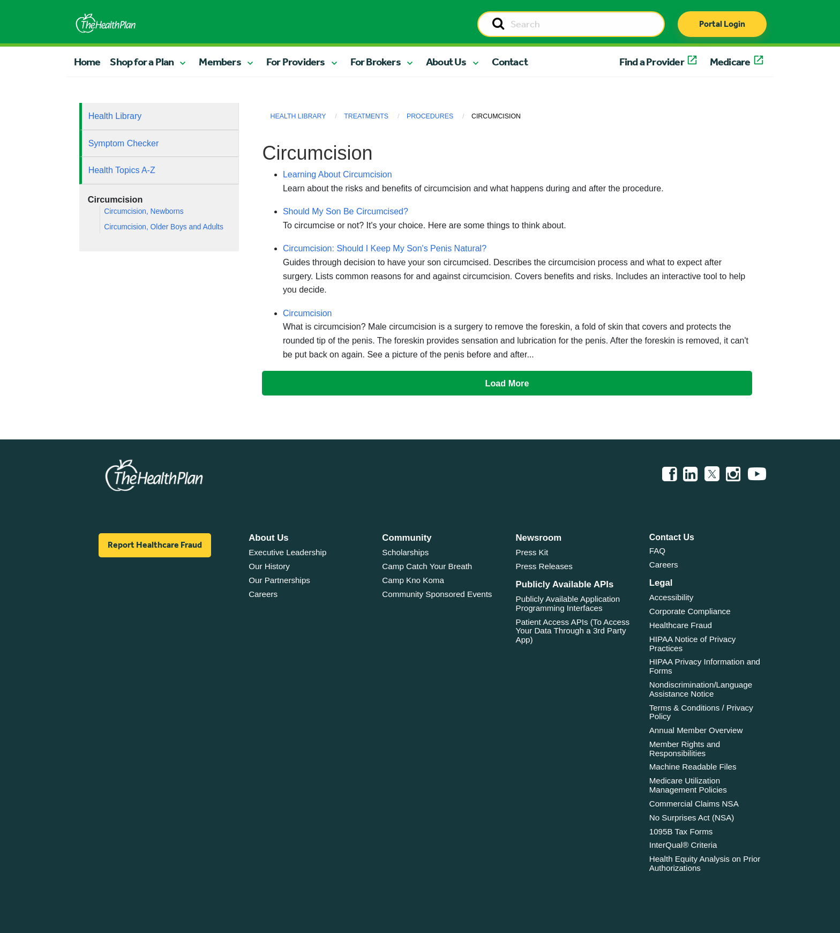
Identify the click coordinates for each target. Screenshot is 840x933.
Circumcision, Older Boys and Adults (163, 227)
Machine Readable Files (693, 766)
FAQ (657, 550)
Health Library (115, 116)
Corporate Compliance (690, 611)
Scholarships (405, 552)
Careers (263, 594)
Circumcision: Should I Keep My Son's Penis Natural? (384, 248)
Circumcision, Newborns (143, 211)
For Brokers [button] (375, 61)
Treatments (366, 116)
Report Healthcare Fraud (155, 545)
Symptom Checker (123, 143)
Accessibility (671, 597)
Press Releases (544, 566)
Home (87, 61)
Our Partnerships (279, 580)
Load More (507, 383)
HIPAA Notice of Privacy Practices (692, 644)
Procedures (430, 116)
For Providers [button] (295, 61)
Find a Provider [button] (651, 61)
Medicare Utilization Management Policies (688, 785)
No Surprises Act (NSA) (691, 817)
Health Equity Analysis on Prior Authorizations (705, 863)
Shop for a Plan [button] (142, 61)
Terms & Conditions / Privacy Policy (701, 712)
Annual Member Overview (696, 730)
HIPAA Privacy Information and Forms (704, 666)
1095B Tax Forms (681, 831)
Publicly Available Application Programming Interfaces (568, 603)
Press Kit (532, 552)
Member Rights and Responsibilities (685, 749)
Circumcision (307, 313)
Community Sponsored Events (437, 594)
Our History (269, 566)
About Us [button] (446, 61)
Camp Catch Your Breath (427, 566)
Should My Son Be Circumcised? (345, 211)
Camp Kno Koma (413, 580)
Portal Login (722, 24)
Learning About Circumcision (337, 174)
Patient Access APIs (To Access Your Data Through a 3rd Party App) (573, 630)
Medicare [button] (730, 61)
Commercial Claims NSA (694, 803)
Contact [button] (510, 61)
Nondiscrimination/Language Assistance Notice (701, 689)
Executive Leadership (287, 552)
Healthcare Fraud (680, 625)
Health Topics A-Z (121, 170)
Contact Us (671, 537)
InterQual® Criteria (683, 844)
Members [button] (220, 61)
